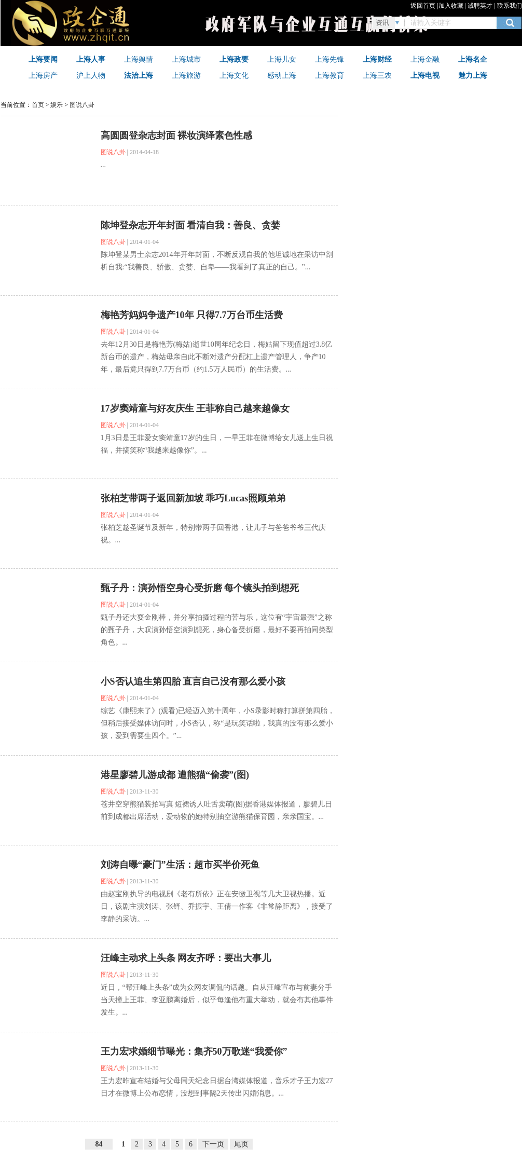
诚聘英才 (480, 5)
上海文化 (234, 75)
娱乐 (56, 104)
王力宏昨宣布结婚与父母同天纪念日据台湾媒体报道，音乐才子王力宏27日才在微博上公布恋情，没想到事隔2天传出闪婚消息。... (217, 1087)
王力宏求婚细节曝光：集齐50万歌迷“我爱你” (194, 1051)
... (103, 165)
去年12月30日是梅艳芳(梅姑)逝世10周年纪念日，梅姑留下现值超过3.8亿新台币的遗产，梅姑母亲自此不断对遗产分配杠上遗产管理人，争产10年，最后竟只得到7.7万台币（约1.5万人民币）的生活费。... (217, 356)
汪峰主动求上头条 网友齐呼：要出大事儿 (186, 958)
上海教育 (329, 75)
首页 (38, 104)
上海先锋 (329, 59)
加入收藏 (450, 5)
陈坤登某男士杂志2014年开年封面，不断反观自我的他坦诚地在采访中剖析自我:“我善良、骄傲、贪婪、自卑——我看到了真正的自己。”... (217, 261)
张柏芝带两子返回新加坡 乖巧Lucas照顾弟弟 (193, 498)
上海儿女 (281, 59)
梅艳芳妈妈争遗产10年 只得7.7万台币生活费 (192, 315)
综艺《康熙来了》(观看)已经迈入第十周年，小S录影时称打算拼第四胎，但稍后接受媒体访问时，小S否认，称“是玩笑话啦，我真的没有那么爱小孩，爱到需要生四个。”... (218, 723)
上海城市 (186, 59)
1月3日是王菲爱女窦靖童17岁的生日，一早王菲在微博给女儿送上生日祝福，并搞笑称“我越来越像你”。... (217, 444)
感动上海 (281, 75)
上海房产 (43, 75)
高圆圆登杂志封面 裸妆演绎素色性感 (177, 135)
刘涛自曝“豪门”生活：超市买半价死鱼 (180, 864)
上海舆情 (138, 59)
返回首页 (422, 5)
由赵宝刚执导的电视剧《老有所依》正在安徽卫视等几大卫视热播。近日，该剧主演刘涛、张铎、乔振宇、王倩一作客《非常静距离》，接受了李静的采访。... (217, 906)
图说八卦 (82, 104)
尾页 (241, 1144)
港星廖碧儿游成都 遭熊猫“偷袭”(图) (175, 775)
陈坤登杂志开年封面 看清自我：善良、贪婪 (191, 225)
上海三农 (377, 75)
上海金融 (424, 59)
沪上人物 (90, 75)
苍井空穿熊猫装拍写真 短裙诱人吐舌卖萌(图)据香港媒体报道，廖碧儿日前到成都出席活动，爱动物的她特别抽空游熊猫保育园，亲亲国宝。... (217, 810)
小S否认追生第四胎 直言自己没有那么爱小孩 (193, 681)
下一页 (213, 1144)
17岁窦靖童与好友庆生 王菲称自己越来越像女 (195, 408)
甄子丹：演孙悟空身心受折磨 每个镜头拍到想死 (200, 588)
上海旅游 (186, 75)
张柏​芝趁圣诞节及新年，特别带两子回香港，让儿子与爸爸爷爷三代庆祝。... (213, 534)
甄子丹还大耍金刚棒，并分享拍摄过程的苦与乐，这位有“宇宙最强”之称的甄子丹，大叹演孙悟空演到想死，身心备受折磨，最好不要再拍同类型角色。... (217, 629)
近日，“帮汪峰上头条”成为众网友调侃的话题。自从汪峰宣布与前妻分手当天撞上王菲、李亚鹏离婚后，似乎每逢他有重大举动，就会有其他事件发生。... (217, 1000)
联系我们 (509, 5)
